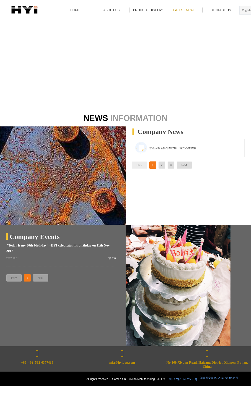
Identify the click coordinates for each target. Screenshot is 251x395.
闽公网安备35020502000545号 (218, 378)
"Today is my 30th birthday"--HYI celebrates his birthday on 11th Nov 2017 (58, 248)
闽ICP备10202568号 (183, 379)
